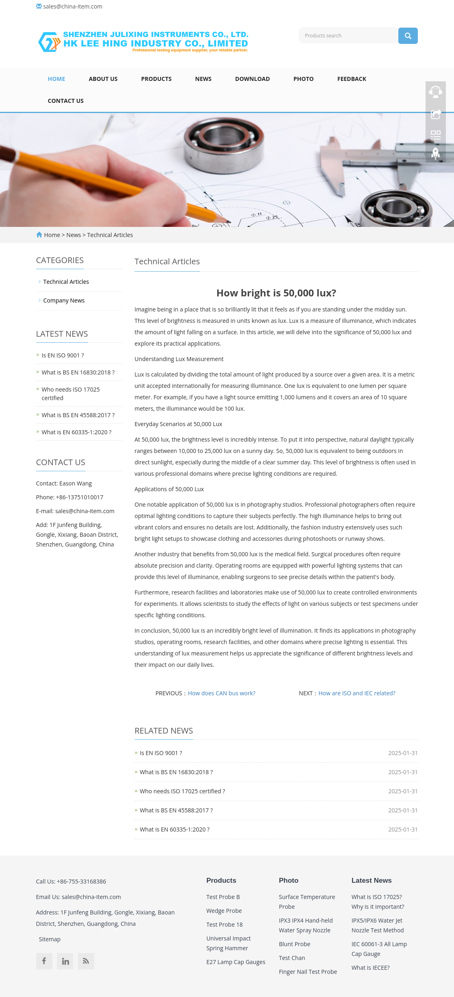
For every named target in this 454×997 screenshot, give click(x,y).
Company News (64, 300)
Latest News (372, 880)
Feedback (351, 79)
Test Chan (292, 958)
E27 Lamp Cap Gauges (235, 962)
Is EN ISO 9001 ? (161, 753)
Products (156, 79)
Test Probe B (223, 897)
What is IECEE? (371, 967)
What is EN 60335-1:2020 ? (175, 829)
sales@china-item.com (72, 6)
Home (56, 79)
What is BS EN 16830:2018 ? (176, 772)
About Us (103, 79)
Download (252, 79)
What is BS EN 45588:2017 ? (176, 810)
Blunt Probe (294, 944)
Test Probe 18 (224, 924)
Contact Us (66, 100)
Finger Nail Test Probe (308, 971)
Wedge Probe (224, 910)
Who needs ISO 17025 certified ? (182, 791)
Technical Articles (109, 235)
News (203, 79)
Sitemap (50, 939)
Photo (303, 79)
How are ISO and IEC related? (356, 693)
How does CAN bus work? (221, 693)
